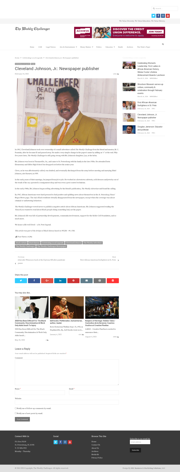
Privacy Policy (97, 458)
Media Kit (95, 454)
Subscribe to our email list (140, 439)
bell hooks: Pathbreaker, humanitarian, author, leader (66, 322)
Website (18, 398)
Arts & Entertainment (67, 47)
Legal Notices (51, 47)
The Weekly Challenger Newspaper (51, 246)
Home (32, 47)
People (33, 64)
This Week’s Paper (143, 47)
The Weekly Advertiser (93, 243)
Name (18, 389)
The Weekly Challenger (25, 246)
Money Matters (85, 47)
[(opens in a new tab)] (31, 298)
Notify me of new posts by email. (30, 413)
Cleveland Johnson (73, 243)
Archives (130, 47)
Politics (99, 47)
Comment (19, 358)
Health (120, 47)
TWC (153, 109)
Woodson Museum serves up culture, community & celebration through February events (150, 89)
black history (34, 243)
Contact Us (96, 445)
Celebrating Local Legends (22, 64)
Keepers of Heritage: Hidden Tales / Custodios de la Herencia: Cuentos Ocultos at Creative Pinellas (100, 323)
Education (109, 47)
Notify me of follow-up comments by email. (34, 408)
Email (71, 389)
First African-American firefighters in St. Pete (147, 104)
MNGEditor (154, 78)
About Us (95, 448)
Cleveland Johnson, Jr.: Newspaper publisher (147, 116)
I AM (40, 47)
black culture (21, 243)
